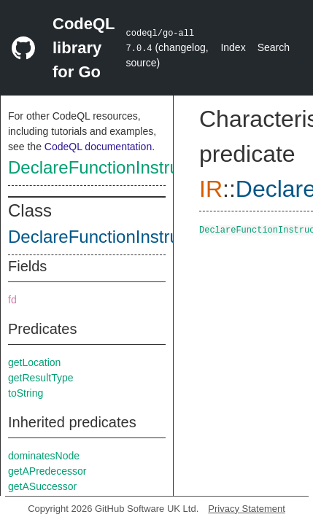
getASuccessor (42, 486)
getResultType (41, 378)
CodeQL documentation (98, 146)
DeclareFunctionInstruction (112, 167)
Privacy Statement (246, 508)
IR (211, 189)
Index (232, 47)
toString (25, 393)
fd (12, 300)
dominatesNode (44, 456)
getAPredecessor (47, 471)
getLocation (34, 362)
